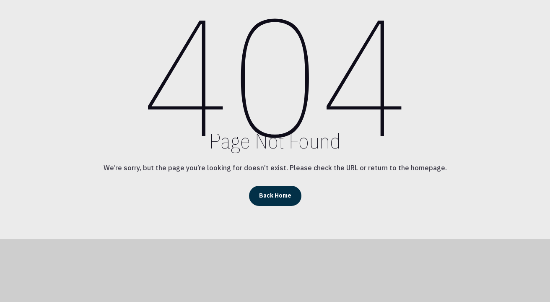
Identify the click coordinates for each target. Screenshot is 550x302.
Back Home (275, 195)
